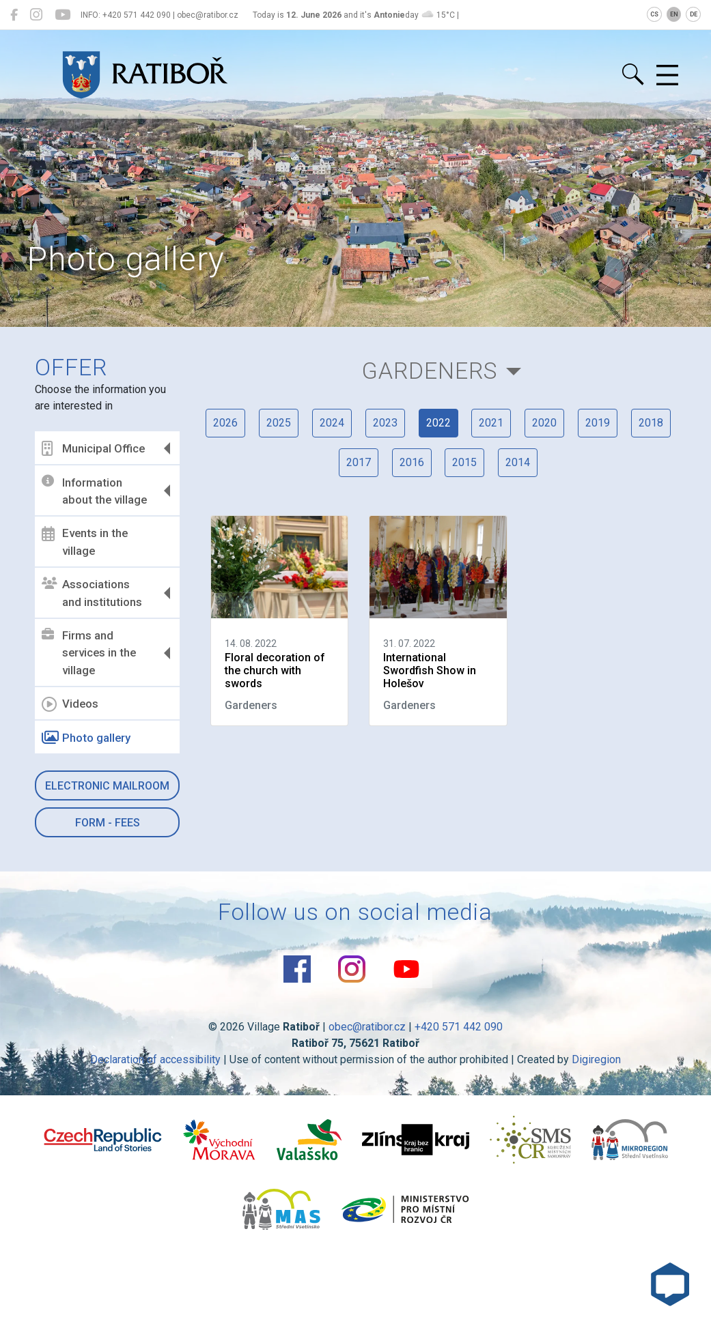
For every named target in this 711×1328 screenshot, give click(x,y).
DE (693, 14)
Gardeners (429, 371)
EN (674, 14)
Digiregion (596, 1059)
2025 (278, 422)
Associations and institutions (92, 593)
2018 (651, 422)
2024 (332, 422)
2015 (465, 462)
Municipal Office (93, 448)
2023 (385, 422)
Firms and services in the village (89, 653)
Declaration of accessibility (155, 1059)
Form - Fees (107, 822)
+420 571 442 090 (459, 1026)
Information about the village (95, 490)
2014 (518, 462)
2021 (491, 422)
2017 (358, 462)
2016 (412, 462)
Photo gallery (86, 737)
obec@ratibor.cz (367, 1026)
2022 (438, 422)
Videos (70, 704)
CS (654, 14)
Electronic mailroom (108, 785)
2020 (545, 422)
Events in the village (85, 542)
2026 (225, 422)
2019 (598, 422)
